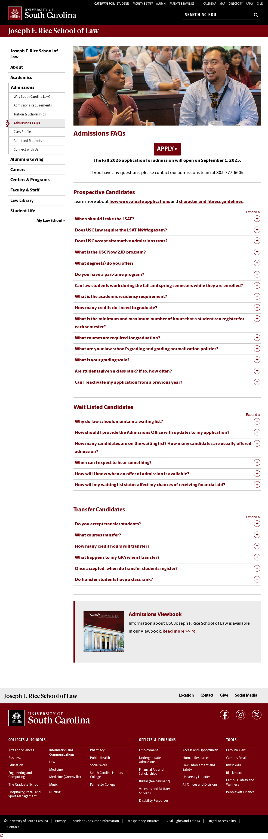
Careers (17, 170)
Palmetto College (103, 784)
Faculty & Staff (24, 190)
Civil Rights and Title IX (183, 821)
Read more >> (176, 631)
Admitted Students (28, 141)
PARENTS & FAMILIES (182, 3)
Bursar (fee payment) (154, 781)
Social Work (98, 765)
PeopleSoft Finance (240, 792)
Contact (207, 696)
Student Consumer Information (96, 821)
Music (53, 784)
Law (52, 762)
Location (186, 696)
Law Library (22, 201)
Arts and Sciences (21, 750)
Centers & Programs (30, 180)
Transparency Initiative (142, 821)
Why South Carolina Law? (32, 97)
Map (222, 3)
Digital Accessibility (222, 821)
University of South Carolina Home (42, 14)
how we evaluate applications (139, 202)
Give (260, 3)
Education (15, 765)
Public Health (100, 758)
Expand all (253, 212)
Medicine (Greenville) (65, 777)
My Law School (49, 221)
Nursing (54, 792)
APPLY (165, 149)
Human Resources (196, 758)
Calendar (209, 3)
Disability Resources (153, 801)
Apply (250, 3)
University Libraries (196, 777)
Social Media (246, 696)
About (16, 67)
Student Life (22, 211)
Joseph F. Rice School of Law (53, 31)
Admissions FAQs (27, 123)
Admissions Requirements (33, 105)
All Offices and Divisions (200, 784)
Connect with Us (26, 149)
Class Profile (22, 132)
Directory (236, 3)
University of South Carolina (27, 821)
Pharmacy (97, 750)
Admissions (22, 88)
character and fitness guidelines (211, 202)
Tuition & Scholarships (30, 114)
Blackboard (234, 773)
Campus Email (236, 758)
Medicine (56, 769)
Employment (148, 750)
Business (14, 758)
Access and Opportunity (200, 750)
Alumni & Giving (26, 159)
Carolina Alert (236, 750)
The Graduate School (23, 784)
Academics (21, 78)
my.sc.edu (233, 765)
